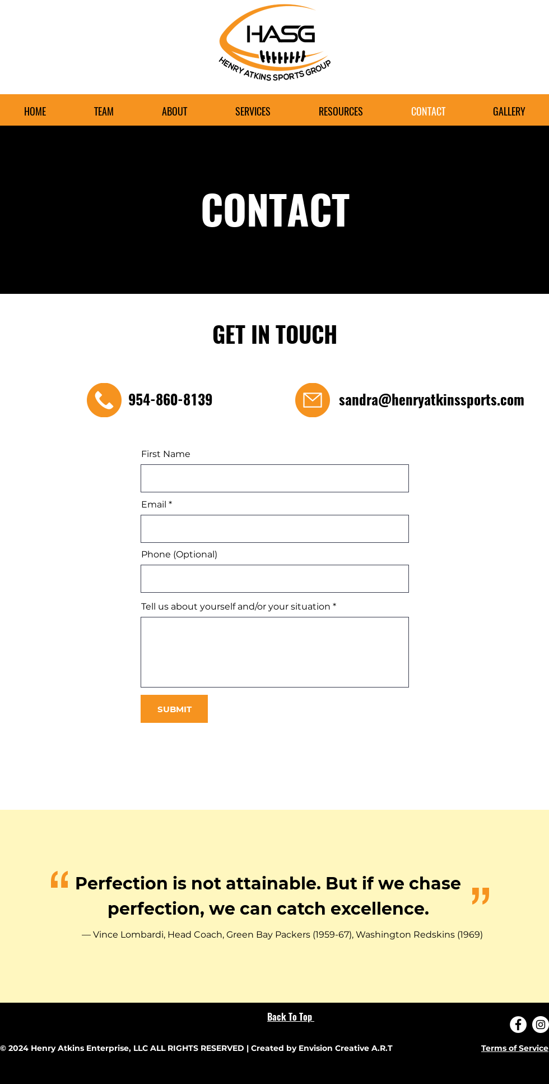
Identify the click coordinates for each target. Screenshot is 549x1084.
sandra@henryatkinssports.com (431, 399)
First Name (165, 454)
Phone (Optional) (179, 554)
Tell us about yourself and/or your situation (236, 606)
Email (153, 504)
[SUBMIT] (174, 709)
